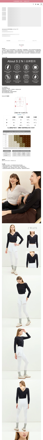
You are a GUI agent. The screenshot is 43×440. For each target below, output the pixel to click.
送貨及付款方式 (21, 40)
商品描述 (8, 40)
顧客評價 (34, 40)
